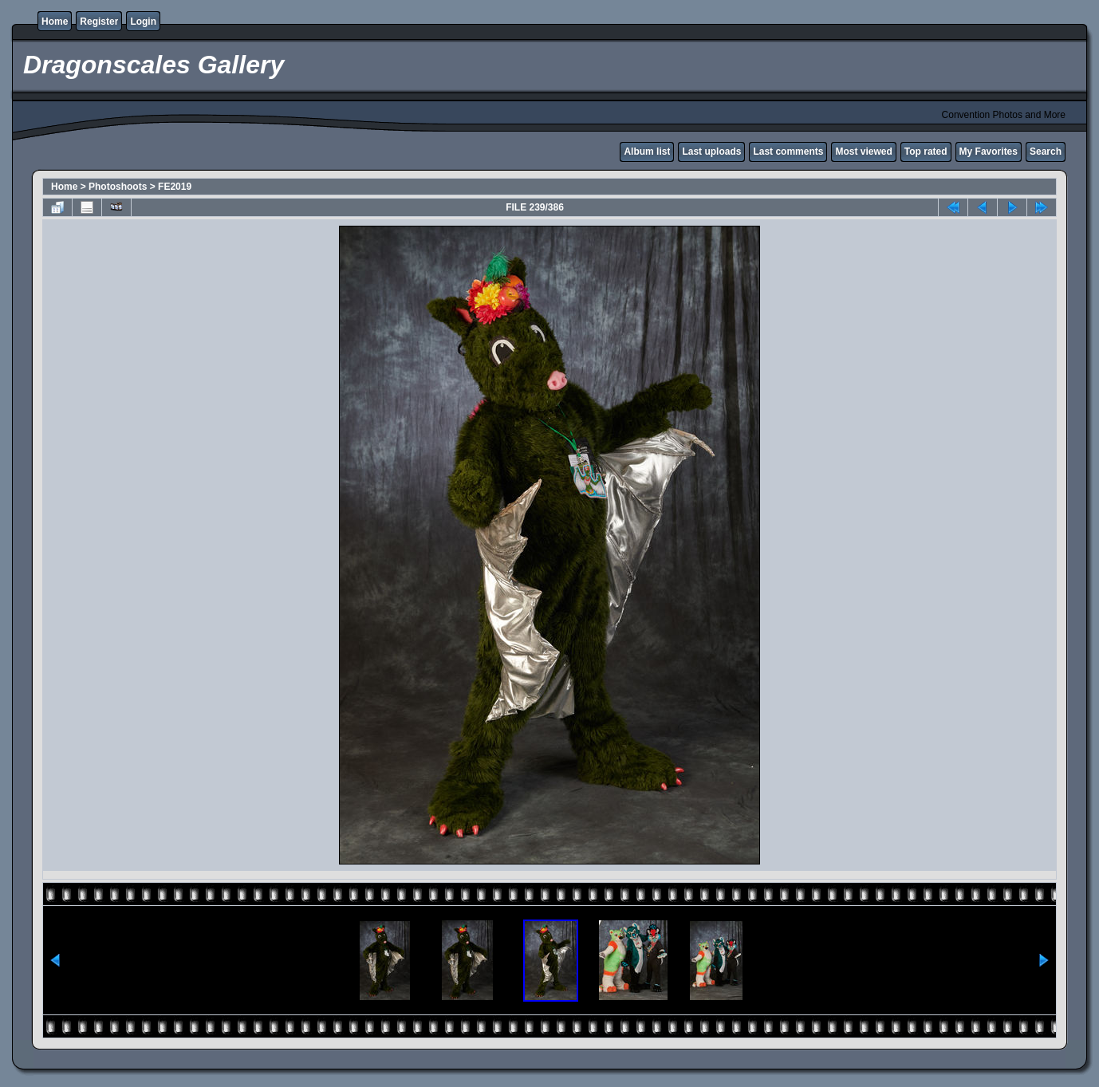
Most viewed (863, 151)
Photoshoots (118, 186)
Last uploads (711, 151)
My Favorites (988, 151)
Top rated (925, 151)
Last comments (788, 151)
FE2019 (174, 186)
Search (1046, 151)
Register (99, 21)
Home (54, 21)
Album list (647, 151)
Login (143, 21)
